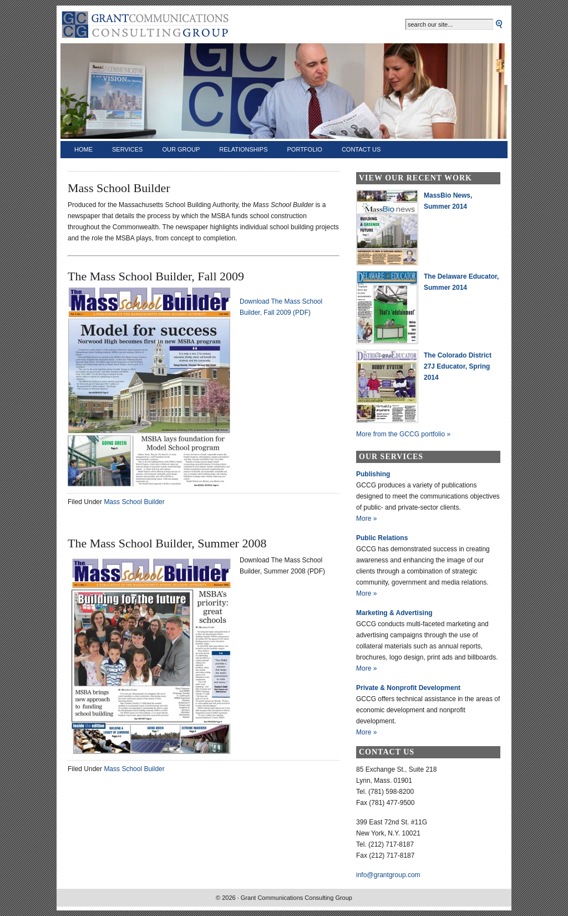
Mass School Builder (134, 502)
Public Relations (382, 538)
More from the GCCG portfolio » (403, 434)
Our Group (181, 149)
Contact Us (361, 149)
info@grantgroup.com (388, 875)
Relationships (243, 149)
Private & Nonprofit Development (408, 688)
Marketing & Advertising (394, 613)
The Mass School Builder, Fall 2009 (156, 276)
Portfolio (304, 149)
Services (127, 149)
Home (83, 149)
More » (366, 518)
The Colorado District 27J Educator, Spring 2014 (457, 366)
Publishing (373, 474)
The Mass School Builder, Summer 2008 (167, 543)
